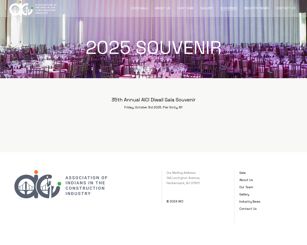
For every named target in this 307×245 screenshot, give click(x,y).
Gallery (244, 194)
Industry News (249, 201)
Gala (242, 173)
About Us (246, 180)
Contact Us (248, 209)
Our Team (246, 187)
